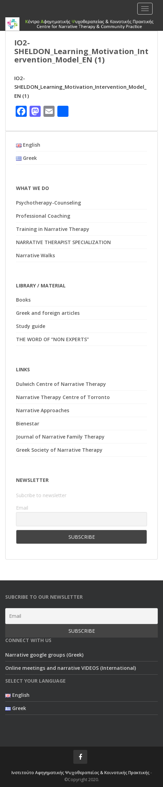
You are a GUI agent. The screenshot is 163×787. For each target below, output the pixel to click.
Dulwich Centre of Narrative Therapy (61, 384)
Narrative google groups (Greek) (44, 654)
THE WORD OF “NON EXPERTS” (52, 339)
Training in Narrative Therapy (52, 229)
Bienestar (27, 423)
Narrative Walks (35, 255)
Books (23, 299)
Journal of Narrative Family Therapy (60, 436)
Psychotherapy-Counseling (48, 202)
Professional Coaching (43, 216)
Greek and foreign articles (48, 313)
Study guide (30, 326)
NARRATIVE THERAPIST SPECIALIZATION (63, 242)
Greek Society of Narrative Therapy (59, 450)
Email (22, 507)
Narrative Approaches (42, 410)
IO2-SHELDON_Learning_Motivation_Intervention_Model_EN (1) (80, 87)
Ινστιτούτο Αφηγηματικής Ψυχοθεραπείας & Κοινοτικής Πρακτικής (80, 773)
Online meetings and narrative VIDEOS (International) (70, 668)
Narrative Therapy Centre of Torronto (63, 397)
